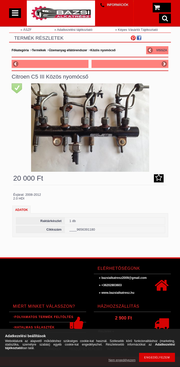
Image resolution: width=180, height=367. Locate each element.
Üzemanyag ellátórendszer (68, 50)
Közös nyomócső (103, 50)
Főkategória (20, 50)
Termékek (39, 50)
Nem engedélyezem (122, 360)
